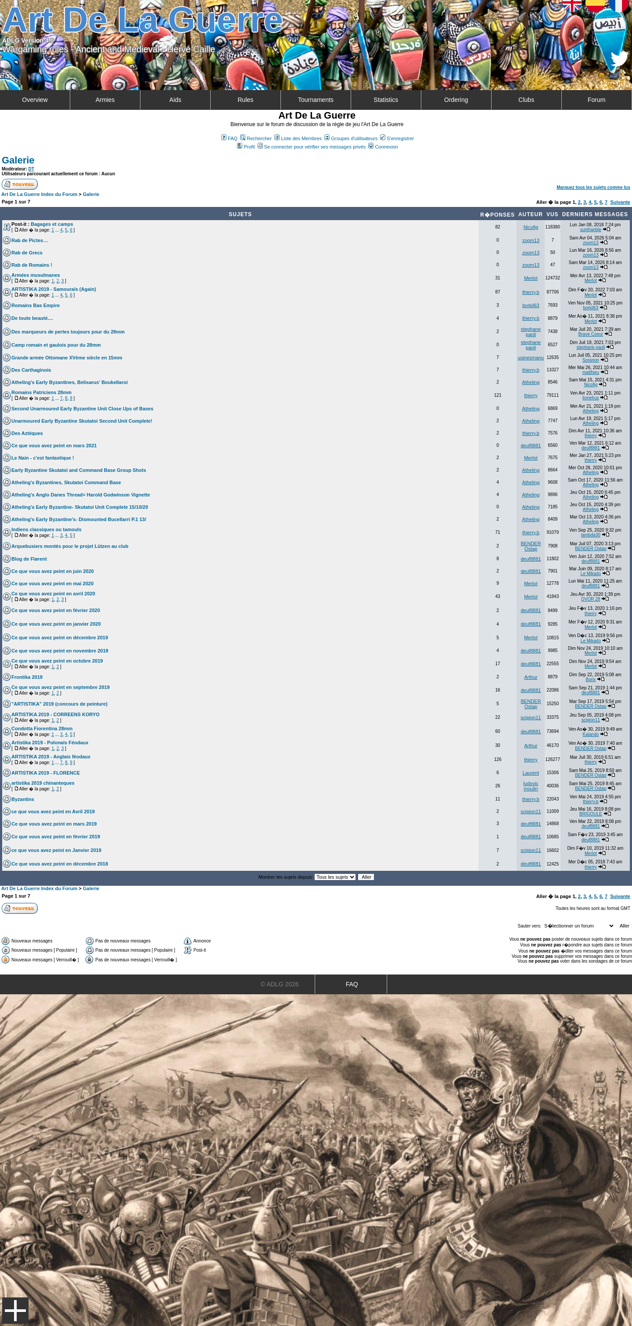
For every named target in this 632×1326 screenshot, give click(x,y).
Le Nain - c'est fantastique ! (42, 457)
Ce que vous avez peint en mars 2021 (54, 445)
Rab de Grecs (27, 252)
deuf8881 (531, 445)
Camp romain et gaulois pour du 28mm (56, 345)
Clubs (526, 99)
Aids (175, 99)
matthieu (590, 372)
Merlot (531, 278)
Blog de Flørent (29, 559)
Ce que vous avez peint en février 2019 (55, 836)
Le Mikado (591, 573)
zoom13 (530, 240)
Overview (34, 99)
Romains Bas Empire (35, 305)
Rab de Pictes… (29, 240)
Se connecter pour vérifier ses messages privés (312, 146)
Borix (591, 679)
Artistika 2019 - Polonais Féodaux (49, 742)
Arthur (530, 677)
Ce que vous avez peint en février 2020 (55, 610)
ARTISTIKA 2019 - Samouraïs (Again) (53, 289)
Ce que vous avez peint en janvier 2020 (56, 624)
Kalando (591, 734)
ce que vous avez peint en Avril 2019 (53, 811)
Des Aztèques (27, 433)
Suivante (620, 202)
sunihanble (590, 229)
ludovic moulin (530, 786)
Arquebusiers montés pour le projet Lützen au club (69, 546)
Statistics (385, 99)
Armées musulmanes (35, 275)
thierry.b (530, 292)
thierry (531, 395)
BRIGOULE (590, 814)
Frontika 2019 (27, 677)
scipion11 (531, 717)
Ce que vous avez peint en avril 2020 (53, 593)
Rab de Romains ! (31, 265)
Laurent (531, 772)
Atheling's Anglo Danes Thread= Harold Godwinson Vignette (80, 494)
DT (31, 169)
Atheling (531, 382)
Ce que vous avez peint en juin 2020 (52, 571)
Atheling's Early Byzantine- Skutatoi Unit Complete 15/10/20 (79, 507)
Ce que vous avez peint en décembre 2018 (59, 863)
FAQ (229, 138)
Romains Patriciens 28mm (41, 392)
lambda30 (590, 535)
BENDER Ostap (531, 546)
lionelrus (590, 397)
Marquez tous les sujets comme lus (593, 187)
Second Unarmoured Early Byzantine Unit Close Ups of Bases (82, 408)
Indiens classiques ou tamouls (46, 529)
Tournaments (316, 99)
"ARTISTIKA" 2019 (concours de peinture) (59, 703)
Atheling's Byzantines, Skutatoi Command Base (66, 482)
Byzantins (22, 799)
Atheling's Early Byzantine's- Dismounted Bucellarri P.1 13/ (78, 519)
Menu (15, 1310)
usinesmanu (531, 357)
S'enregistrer (397, 138)
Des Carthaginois (31, 370)
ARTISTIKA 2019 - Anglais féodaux (50, 756)
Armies (105, 99)
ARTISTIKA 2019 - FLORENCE (45, 772)
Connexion (383, 146)
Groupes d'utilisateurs (350, 138)
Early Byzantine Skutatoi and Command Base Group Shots (78, 470)
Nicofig (531, 227)
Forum (596, 99)
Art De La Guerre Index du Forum (39, 194)
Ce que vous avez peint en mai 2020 (52, 583)
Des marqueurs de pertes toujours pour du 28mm (68, 331)
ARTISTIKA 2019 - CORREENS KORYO (55, 714)
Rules (245, 99)
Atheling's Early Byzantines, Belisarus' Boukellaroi (69, 382)
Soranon (590, 360)
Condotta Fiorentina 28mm (41, 728)
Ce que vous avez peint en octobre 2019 (57, 660)
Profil (246, 146)
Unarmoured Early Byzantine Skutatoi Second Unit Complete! (81, 421)
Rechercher (256, 138)
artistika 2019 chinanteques (43, 783)
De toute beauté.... (32, 318)
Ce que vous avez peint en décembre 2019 (59, 637)
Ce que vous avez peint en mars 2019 (54, 823)
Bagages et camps (52, 224)
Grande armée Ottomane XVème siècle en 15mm (66, 357)
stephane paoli (531, 331)
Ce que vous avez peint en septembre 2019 (60, 687)
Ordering (456, 99)
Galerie (18, 160)
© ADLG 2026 (280, 984)
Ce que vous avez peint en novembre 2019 (59, 650)
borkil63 (530, 305)
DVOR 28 (591, 599)
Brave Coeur (590, 334)
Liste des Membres (298, 138)
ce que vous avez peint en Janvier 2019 (56, 850)
